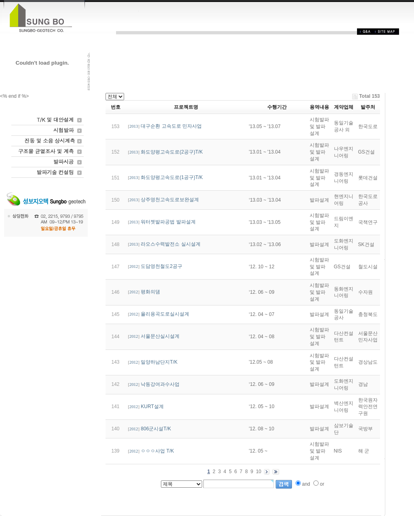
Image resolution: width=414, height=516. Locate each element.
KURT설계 (152, 406)
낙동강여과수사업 (160, 384)
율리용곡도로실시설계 (165, 314)
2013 (133, 126)
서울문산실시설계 (160, 336)
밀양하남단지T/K (159, 362)
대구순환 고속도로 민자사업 (171, 126)
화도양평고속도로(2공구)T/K (172, 152)
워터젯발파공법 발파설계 (168, 222)
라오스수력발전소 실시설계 (170, 244)
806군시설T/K (156, 429)
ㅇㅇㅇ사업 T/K (157, 451)
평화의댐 (150, 292)
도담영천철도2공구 (161, 266)
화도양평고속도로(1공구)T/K (172, 177)
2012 (133, 266)
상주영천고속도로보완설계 (170, 199)
